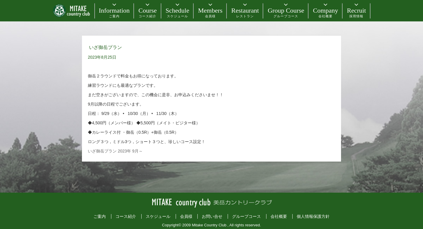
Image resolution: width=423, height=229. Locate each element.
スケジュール (158, 216)
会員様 (186, 216)
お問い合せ (212, 216)
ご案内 (99, 216)
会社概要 (279, 216)
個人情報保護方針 (313, 216)
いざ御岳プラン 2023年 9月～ (115, 151)
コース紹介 (125, 216)
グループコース (246, 216)
